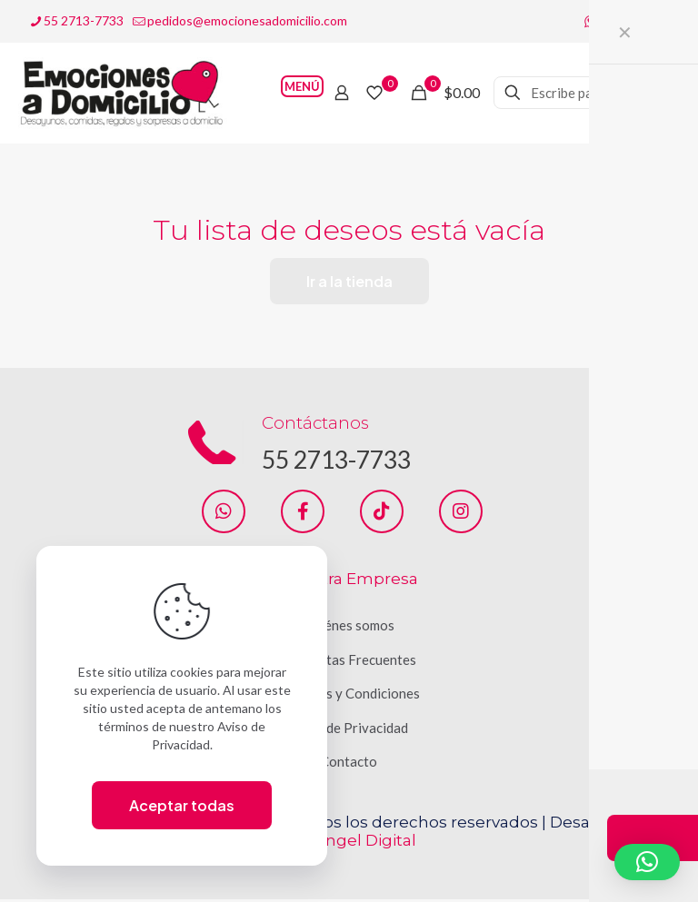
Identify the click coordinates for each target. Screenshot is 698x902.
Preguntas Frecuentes (349, 662)
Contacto (348, 764)
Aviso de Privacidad (349, 730)
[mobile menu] (278, 92)
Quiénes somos (348, 628)
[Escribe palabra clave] (584, 92)
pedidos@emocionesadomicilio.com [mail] (247, 20)
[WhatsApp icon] (590, 21)
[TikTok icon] (658, 21)
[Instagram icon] (636, 21)
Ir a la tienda (349, 281)
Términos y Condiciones (348, 696)
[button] (647, 862)
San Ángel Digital (349, 843)
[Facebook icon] (613, 21)
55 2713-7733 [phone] (84, 20)
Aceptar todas (181, 805)
